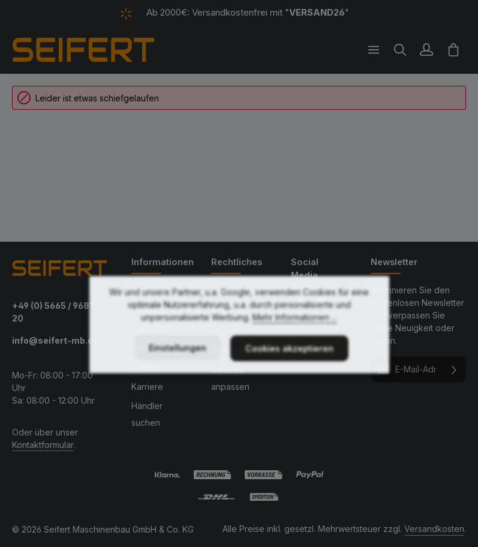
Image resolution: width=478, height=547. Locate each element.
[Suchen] (400, 50)
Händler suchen (147, 414)
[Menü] (374, 50)
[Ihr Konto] (426, 50)
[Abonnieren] (454, 369)
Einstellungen (177, 372)
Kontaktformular (43, 445)
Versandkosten (434, 529)
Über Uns (150, 293)
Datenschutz (235, 293)
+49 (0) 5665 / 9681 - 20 (55, 311)
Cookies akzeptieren (289, 373)
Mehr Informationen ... (294, 341)
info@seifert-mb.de (55, 340)
